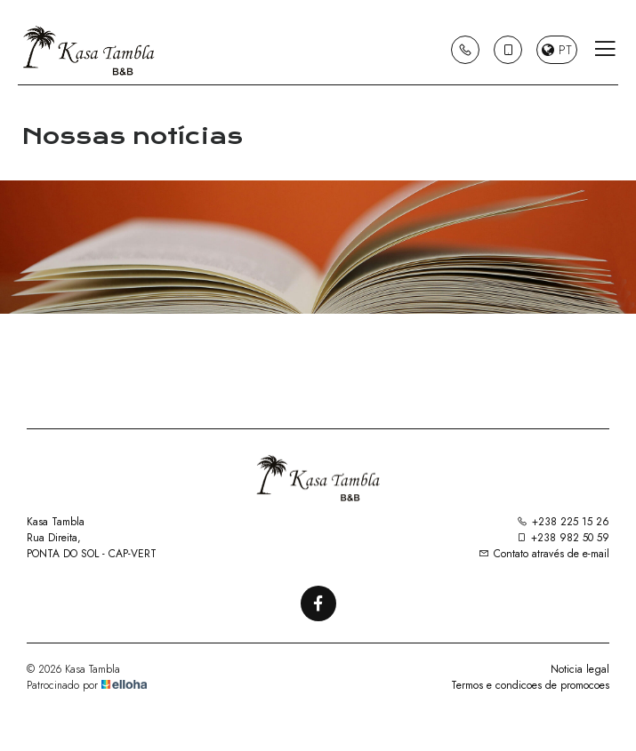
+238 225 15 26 (563, 522)
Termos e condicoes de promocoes (530, 685)
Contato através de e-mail (544, 554)
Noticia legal (580, 669)
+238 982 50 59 (562, 538)
